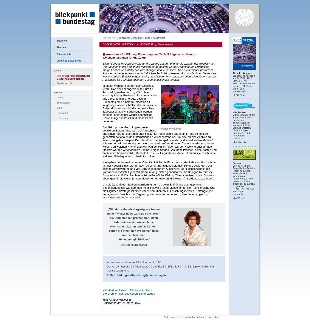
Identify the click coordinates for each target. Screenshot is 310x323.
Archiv (60, 97)
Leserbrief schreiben (193, 317)
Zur (240, 142)
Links (59, 108)
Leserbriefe (63, 118)
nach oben (213, 317)
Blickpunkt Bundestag (130, 38)
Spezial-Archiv (64, 83)
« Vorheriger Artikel (114, 290)
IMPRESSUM (212, 2)
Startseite (62, 40)
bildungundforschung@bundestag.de (142, 275)
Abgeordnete (64, 54)
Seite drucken (171, 317)
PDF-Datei (239, 95)
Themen (61, 47)
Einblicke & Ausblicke (69, 60)
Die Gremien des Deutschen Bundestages (129, 293)
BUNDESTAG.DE (193, 2)
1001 (147, 38)
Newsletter (62, 113)
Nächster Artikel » (141, 290)
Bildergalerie (63, 102)
